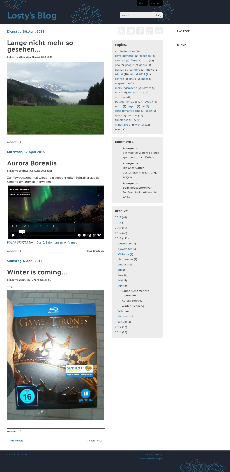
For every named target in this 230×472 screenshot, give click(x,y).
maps (144, 78)
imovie (150, 69)
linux (132, 78)
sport (118, 115)
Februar (124, 316)
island (119, 74)
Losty (13, 57)
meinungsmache (126, 88)
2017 (118, 217)
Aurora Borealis (32, 163)
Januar (123, 321)
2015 (118, 228)
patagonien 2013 (126, 101)
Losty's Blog (31, 15)
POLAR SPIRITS (17, 242)
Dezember (125, 243)
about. (142, 3)
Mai (121, 280)
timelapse (99, 251)
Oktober (124, 254)
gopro (143, 65)
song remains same (127, 110)
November (125, 249)
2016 (118, 222)
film (133, 60)
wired (119, 129)
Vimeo (72, 242)
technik (132, 115)
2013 (118, 238)
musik (119, 92)
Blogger (157, 458)
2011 (118, 332)
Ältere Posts (15, 440)
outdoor (120, 97)
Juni (121, 275)
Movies (146, 88)
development (124, 55)
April (121, 285)
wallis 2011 (122, 124)
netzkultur (135, 92)
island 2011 (137, 74)
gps (117, 69)
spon (149, 110)
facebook (146, 55)
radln (118, 106)
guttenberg (132, 69)
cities (131, 51)
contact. (156, 3)
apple (119, 51)
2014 (118, 233)
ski (143, 106)
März (121, 311)
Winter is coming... (37, 272)
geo (117, 65)
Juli (120, 270)
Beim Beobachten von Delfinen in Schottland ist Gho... (140, 192)
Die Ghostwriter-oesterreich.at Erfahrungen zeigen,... (141, 172)
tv (135, 120)
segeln (131, 106)
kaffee (119, 78)
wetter (139, 124)
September (126, 259)
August (123, 264)
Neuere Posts (96, 440)
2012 (118, 327)
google (129, 65)
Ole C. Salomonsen (49, 242)
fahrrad (120, 60)
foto (145, 60)
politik (148, 101)
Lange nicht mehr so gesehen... (40, 45)
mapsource (122, 83)
